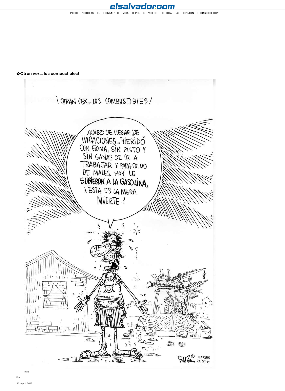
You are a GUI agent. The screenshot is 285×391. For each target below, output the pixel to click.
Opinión (188, 13)
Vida (125, 13)
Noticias (88, 13)
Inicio (74, 13)
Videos (152, 13)
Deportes (138, 13)
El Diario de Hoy (208, 13)
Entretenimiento (108, 13)
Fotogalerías (170, 13)
